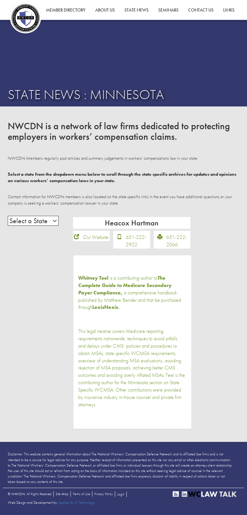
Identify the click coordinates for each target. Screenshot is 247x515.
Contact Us (201, 10)
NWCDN (25, 18)
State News (136, 10)
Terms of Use (81, 494)
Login (120, 494)
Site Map (62, 494)
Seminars (168, 10)
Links (228, 10)
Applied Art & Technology (76, 502)
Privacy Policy (103, 494)
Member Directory (66, 10)
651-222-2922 (136, 241)
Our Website (95, 237)
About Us (105, 10)
